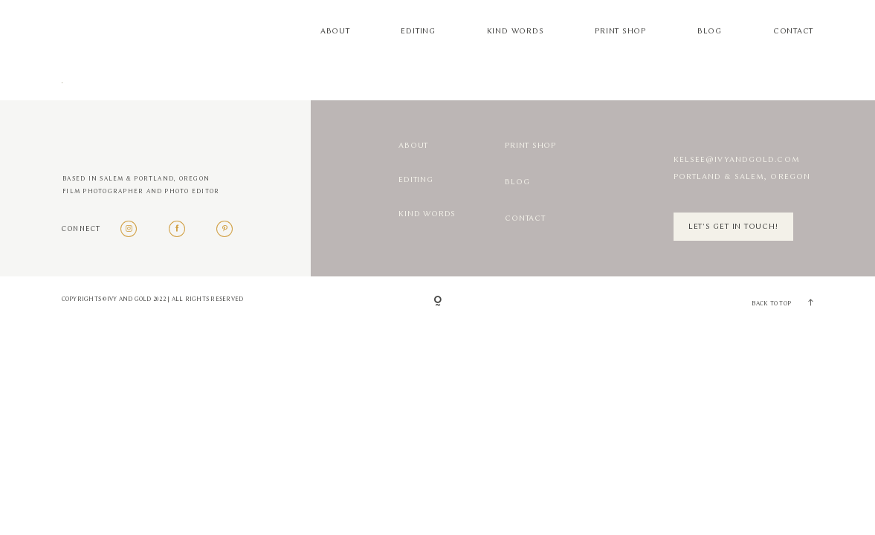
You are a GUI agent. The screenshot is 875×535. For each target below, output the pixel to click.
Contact (793, 31)
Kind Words (515, 31)
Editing (418, 31)
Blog (709, 31)
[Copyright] (438, 302)
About (335, 31)
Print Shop (620, 31)
